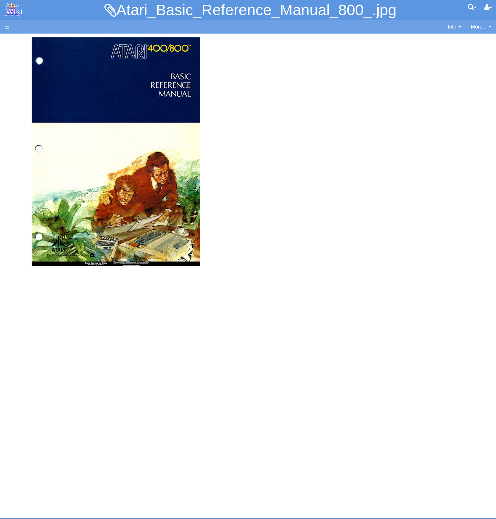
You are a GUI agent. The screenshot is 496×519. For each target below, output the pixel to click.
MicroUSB (16, 105)
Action (24, 155)
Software (15, 62)
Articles (13, 40)
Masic (24, 220)
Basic (23, 169)
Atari (13, 9)
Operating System (37, 288)
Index (11, 137)
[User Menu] (488, 7)
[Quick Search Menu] (472, 7)
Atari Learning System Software (40, 358)
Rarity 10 (15, 459)
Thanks (13, 452)
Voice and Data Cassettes (34, 337)
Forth (23, 184)
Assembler (29, 162)
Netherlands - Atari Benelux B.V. (53, 427)
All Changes (18, 115)
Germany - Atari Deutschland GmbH (57, 412)
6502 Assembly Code (41, 303)
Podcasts (15, 387)
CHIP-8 (25, 271)
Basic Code (30, 310)
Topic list (14, 94)
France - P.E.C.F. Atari (42, 405)
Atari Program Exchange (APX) (40, 348)
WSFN (24, 263)
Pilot (22, 234)
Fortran (25, 191)
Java (22, 198)
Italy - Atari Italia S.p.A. (43, 419)
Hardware (16, 51)
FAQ (10, 126)
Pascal (25, 227)
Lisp (22, 205)
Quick (23, 249)
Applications (18, 73)
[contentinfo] (454, 27)
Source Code (32, 296)
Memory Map (19, 83)
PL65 (23, 241)
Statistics (15, 466)
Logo (23, 213)
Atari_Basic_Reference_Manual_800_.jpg (256, 10)
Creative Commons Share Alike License (49, 488)
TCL (22, 256)
